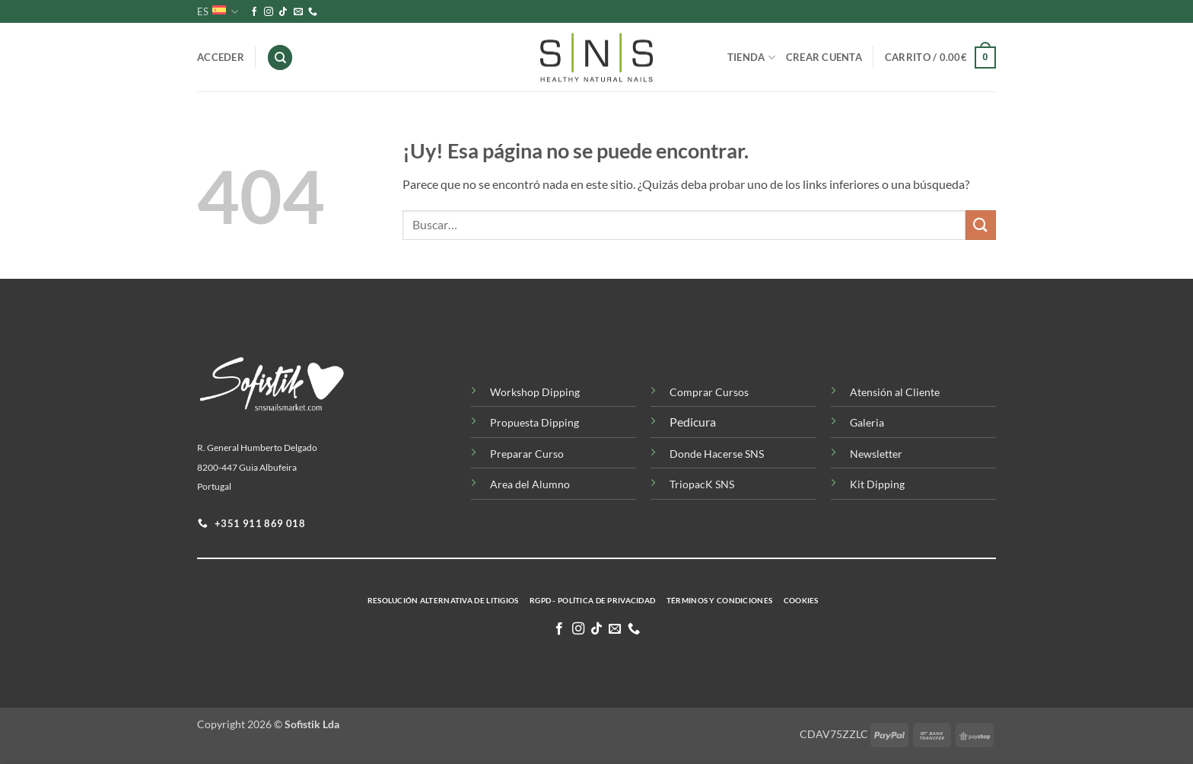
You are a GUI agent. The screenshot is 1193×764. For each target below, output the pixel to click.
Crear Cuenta (824, 57)
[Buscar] (280, 57)
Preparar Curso (527, 453)
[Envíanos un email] (298, 12)
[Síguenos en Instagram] (268, 12)
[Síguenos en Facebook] (254, 12)
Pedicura (693, 421)
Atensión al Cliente (895, 391)
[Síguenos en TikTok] (283, 12)
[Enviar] (981, 225)
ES (217, 12)
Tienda (751, 57)
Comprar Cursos (709, 391)
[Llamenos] (312, 12)
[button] (940, 58)
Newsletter (876, 453)
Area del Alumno (530, 484)
